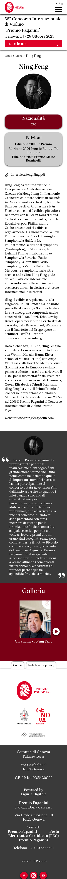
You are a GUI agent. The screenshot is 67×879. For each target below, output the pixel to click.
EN (56, 4)
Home (8, 56)
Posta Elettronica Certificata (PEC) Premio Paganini (33, 836)
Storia (19, 56)
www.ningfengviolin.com (36, 418)
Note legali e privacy (41, 665)
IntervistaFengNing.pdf (28, 175)
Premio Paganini (22, 832)
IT (62, 4)
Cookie (17, 665)
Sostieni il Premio (33, 861)
